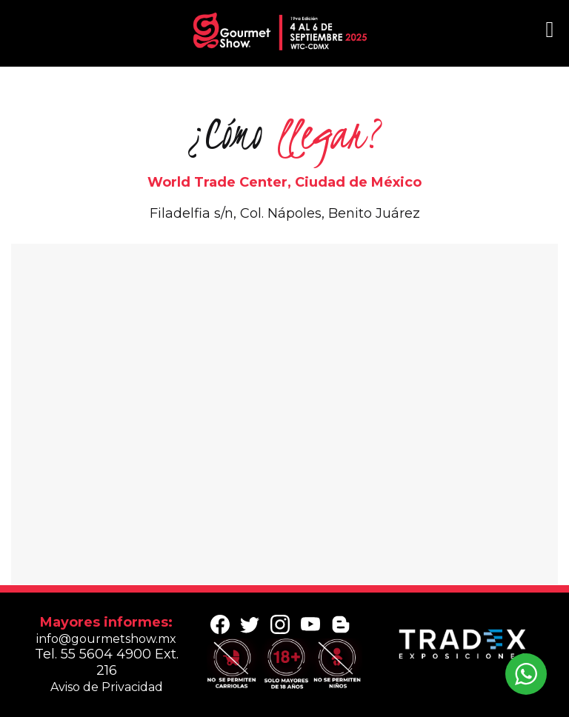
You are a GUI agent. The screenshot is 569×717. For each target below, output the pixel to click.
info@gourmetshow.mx (106, 639)
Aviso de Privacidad (106, 687)
